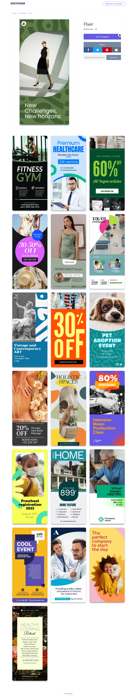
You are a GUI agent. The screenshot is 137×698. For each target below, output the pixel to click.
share (102, 44)
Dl (96, 29)
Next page (68, 693)
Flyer (30, 13)
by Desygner (88, 29)
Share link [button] (113, 57)
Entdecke (22, 13)
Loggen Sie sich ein (91, 4)
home (14, 13)
